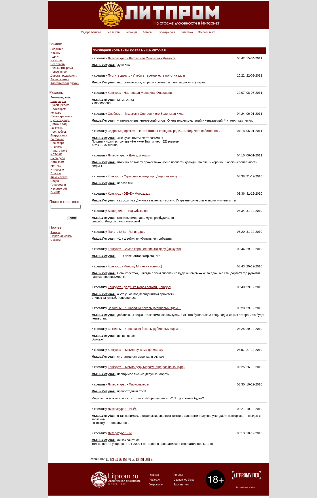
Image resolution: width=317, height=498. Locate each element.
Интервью (186, 32)
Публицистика (166, 32)
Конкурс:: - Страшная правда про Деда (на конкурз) (145, 176)
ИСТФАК (56, 154)
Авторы (147, 32)
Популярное (59, 71)
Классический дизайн (65, 83)
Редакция (131, 32)
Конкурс (56, 112)
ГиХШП (55, 192)
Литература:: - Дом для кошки (129, 155)
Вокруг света (59, 135)
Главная (154, 474)
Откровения (156, 484)
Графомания (59, 184)
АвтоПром (57, 161)
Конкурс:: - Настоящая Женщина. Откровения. (141, 92)
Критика (56, 165)
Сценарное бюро (184, 479)
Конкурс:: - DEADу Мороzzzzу (129, 193)
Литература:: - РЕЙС (122, 409)
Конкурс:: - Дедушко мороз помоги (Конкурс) (139, 287)
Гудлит (55, 56)
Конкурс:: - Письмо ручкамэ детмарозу (135, 349)
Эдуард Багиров (91, 32)
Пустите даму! (60, 120)
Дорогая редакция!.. (64, 75)
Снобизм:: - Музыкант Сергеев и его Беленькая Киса (146, 113)
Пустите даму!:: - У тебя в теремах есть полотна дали (146, 75)
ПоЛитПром (58, 109)
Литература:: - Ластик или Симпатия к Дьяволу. (142, 58)
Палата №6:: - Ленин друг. (126, 231)
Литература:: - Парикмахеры (128, 384)
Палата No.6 (59, 150)
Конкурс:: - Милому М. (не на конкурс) (135, 266)
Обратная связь (61, 236)
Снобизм (56, 146)
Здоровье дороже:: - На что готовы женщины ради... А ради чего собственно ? (164, 131)
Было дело (58, 158)
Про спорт (57, 143)
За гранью (57, 139)
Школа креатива (61, 116)
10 (147, 459)
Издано (55, 52)
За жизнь (57, 128)
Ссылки (56, 239)
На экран (57, 60)
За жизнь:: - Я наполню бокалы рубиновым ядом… (144, 308)
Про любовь (59, 131)
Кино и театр (59, 177)
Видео (55, 180)
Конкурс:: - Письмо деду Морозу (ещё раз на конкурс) (146, 367)
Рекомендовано (61, 97)
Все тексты (113, 32)
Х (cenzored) (59, 188)
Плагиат (56, 173)
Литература (58, 101)
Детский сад (59, 124)
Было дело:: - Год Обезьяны (128, 210)
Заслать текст (206, 32)
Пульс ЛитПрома (62, 68)
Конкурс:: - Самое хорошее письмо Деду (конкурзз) (144, 249)
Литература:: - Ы (120, 433)
